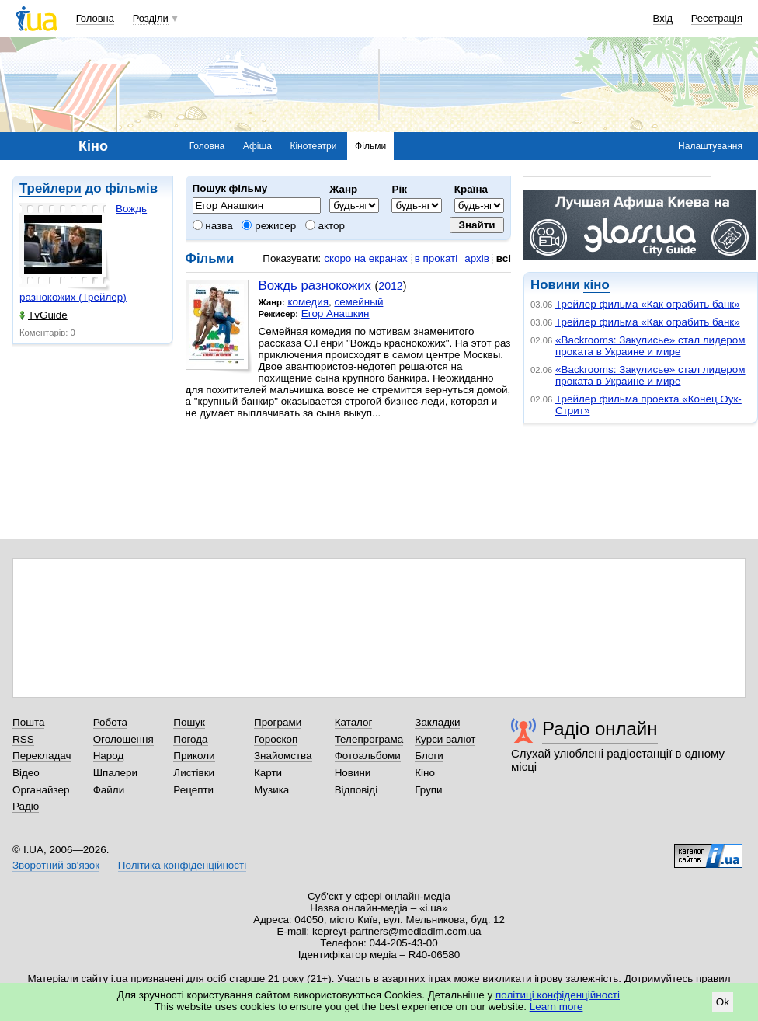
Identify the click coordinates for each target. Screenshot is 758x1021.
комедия (308, 302)
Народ (108, 755)
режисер (269, 226)
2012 (390, 286)
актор (325, 226)
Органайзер (40, 790)
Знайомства (283, 755)
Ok (722, 1002)
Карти (268, 773)
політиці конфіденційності (557, 995)
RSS (23, 739)
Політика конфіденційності (182, 865)
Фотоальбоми (368, 755)
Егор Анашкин (335, 313)
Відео (26, 773)
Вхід (663, 18)
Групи (428, 790)
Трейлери (50, 188)
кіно (596, 284)
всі (503, 258)
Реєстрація (716, 18)
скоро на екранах (365, 258)
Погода (190, 739)
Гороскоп (275, 739)
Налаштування (710, 146)
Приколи (193, 755)
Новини (353, 773)
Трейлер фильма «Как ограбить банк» (647, 304)
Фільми (370, 146)
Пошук (189, 722)
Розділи (151, 18)
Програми (277, 722)
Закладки (437, 722)
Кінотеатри (313, 146)
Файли (109, 790)
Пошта (28, 722)
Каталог (354, 722)
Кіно (425, 773)
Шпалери (115, 773)
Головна (95, 18)
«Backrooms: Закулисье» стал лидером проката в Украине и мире (650, 345)
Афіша (257, 146)
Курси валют (445, 739)
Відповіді (356, 790)
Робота (110, 722)
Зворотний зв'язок (55, 865)
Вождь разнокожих (315, 285)
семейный (358, 302)
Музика (271, 790)
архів (476, 258)
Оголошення (123, 739)
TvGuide (43, 315)
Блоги (429, 755)
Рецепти (193, 790)
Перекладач (41, 755)
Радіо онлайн (600, 728)
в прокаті (436, 258)
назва (213, 226)
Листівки (193, 773)
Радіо (25, 806)
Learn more (556, 1006)
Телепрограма (369, 739)
